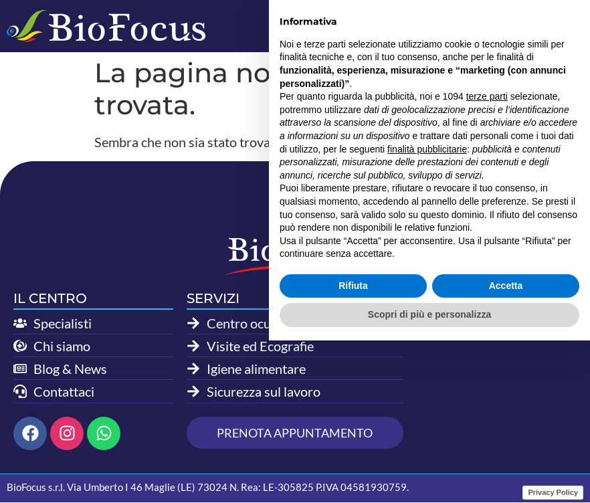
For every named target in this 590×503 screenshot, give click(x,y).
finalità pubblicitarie (427, 311)
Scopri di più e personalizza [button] (429, 477)
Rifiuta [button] (353, 448)
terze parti (487, 259)
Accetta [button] (506, 448)
